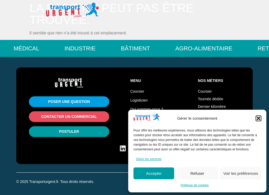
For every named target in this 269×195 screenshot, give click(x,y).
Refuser (197, 173)
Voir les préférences (240, 173)
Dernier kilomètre (212, 106)
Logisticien (139, 100)
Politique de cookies (195, 185)
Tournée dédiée (210, 99)
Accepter (154, 173)
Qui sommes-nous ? (146, 109)
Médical (30, 48)
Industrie (84, 48)
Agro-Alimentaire (207, 48)
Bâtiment (139, 48)
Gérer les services (149, 159)
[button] (258, 118)
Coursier (137, 91)
